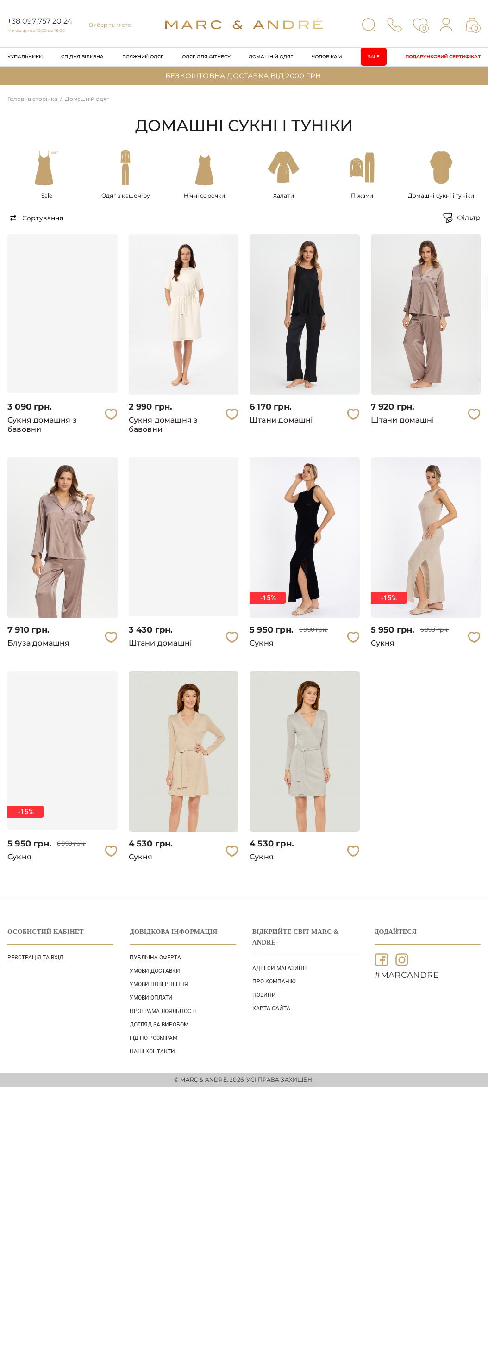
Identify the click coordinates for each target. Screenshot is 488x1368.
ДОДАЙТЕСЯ (396, 931)
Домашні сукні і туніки (441, 195)
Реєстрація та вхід (35, 957)
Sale (374, 57)
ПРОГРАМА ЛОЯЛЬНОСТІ (163, 1011)
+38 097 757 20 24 (40, 21)
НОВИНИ (264, 995)
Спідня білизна (82, 57)
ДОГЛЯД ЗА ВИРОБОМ (159, 1024)
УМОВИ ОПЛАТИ (151, 998)
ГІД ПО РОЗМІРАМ (153, 1038)
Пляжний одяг (142, 57)
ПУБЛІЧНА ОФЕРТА (155, 957)
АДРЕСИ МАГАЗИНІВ (279, 968)
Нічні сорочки (204, 195)
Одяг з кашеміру (125, 195)
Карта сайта (271, 1008)
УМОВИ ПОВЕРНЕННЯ (159, 984)
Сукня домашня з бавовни (42, 425)
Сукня (262, 643)
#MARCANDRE (407, 975)
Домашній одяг (271, 57)
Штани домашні (281, 420)
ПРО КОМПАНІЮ (274, 981)
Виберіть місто (110, 24)
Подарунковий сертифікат (443, 57)
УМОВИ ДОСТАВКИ (155, 971)
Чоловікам (327, 57)
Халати (283, 195)
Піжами (362, 195)
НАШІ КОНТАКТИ (152, 1051)
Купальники (25, 57)
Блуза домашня (38, 643)
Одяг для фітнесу (206, 57)
